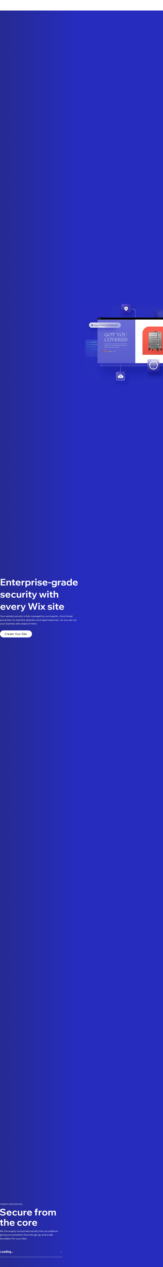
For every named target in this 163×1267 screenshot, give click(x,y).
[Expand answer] (61, 1251)
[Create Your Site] (16, 633)
